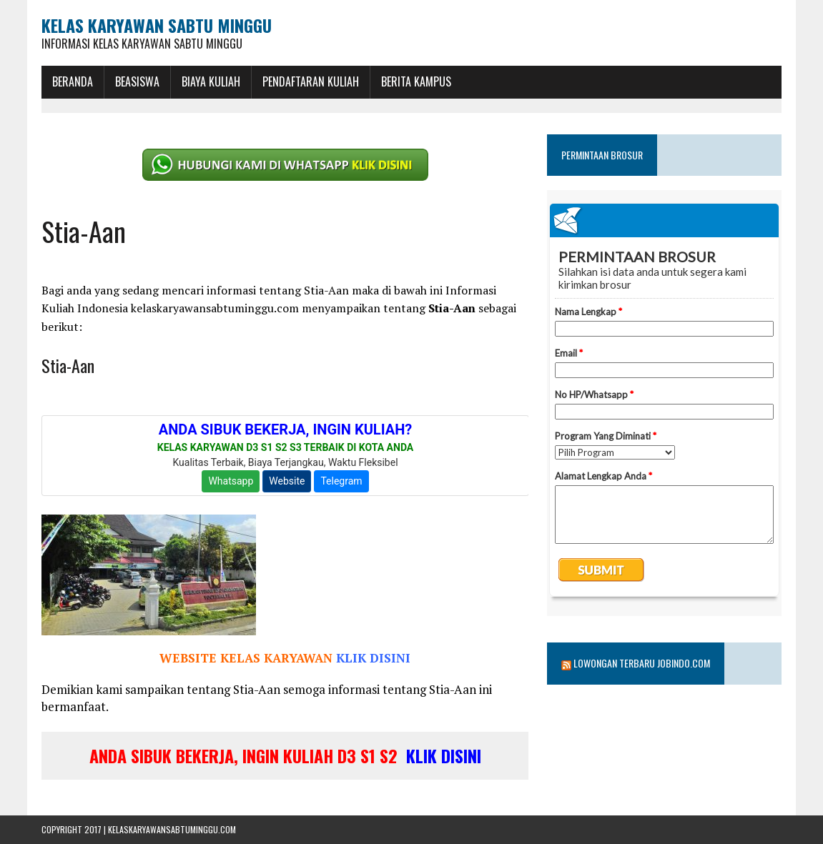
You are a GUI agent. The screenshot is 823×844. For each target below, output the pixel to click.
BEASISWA (137, 81)
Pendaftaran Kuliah (310, 81)
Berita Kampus (416, 81)
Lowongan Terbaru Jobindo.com (641, 662)
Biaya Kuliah (211, 81)
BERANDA (72, 81)
